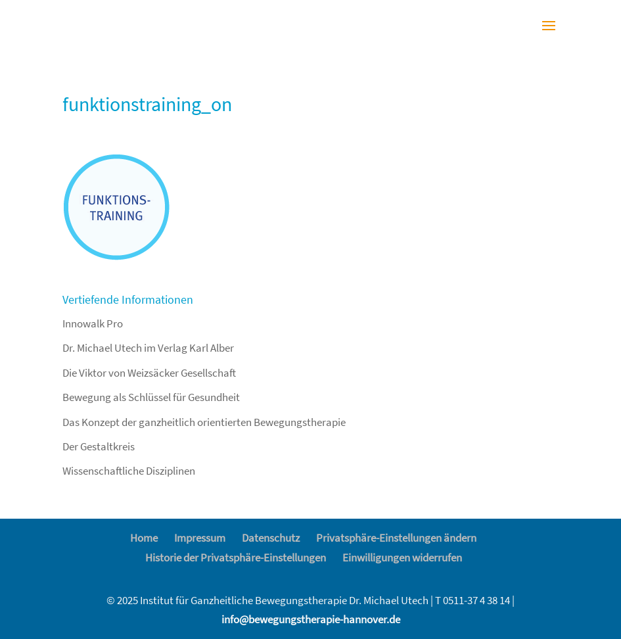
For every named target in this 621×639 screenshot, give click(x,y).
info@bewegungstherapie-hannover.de (310, 619)
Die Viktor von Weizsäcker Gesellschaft (149, 373)
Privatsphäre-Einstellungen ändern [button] (396, 538)
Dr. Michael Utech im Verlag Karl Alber (148, 348)
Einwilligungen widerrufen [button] (402, 557)
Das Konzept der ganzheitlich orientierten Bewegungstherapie (204, 422)
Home (144, 538)
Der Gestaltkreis (98, 446)
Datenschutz (271, 538)
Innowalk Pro (92, 323)
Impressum (199, 538)
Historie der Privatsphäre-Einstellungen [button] (235, 557)
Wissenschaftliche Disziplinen (128, 470)
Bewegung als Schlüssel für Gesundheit (151, 397)
